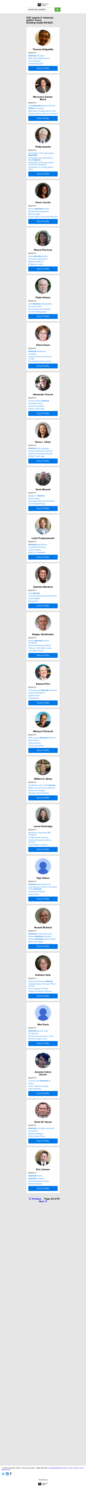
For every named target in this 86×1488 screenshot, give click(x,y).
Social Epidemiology (36, 600)
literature (36, 58)
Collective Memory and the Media (42, 714)
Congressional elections (38, 1012)
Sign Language (38, 533)
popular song (38, 1244)
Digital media (33, 834)
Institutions (37, 414)
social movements (40, 1126)
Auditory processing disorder (40, 538)
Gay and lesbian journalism (39, 774)
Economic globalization (38, 298)
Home (70, 1468)
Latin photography (40, 355)
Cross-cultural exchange (38, 1309)
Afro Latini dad (34, 64)
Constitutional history (37, 655)
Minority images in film (37, 1252)
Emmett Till (33, 1365)
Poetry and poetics (36, 896)
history (35, 1422)
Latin (34, 712)
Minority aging (34, 241)
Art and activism (35, 357)
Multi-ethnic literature (39, 61)
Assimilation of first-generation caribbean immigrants (41, 187)
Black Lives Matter (36, 1134)
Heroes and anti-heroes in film (41, 1250)
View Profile (43, 79)
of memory (36, 120)
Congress (32, 417)
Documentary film (35, 66)
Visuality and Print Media (38, 956)
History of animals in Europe (40, 1195)
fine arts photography (37, 363)
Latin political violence (41, 118)
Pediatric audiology (36, 541)
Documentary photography (39, 360)
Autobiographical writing (38, 1427)
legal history (37, 652)
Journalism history (35, 780)
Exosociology (33, 595)
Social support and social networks (42, 244)
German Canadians (36, 479)
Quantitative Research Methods (41, 597)
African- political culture (42, 1131)
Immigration (33, 720)
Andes (31, 1306)
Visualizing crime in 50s (41, 948)
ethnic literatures (39, 1066)
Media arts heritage (36, 953)
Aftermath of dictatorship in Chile (42, 123)
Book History (33, 891)
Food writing (33, 1076)
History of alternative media (39, 777)
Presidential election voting (39, 424)
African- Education (39, 1128)
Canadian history (35, 476)
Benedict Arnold (35, 1430)
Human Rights (34, 717)
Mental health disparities (38, 239)
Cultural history (34, 658)
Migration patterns (36, 301)
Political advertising (36, 1371)
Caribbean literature (36, 1074)
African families (38, 236)
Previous (35, 1454)
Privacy (76, 1468)
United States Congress (38, 1019)
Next (43, 1457)
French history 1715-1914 (38, 1192)
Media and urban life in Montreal (41, 950)
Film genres (33, 1247)
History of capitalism (36, 660)
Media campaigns (35, 1368)
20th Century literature (42, 888)
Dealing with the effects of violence (43, 125)
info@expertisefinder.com (58, 1468)
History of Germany (36, 481)
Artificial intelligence (36, 832)
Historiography (34, 1311)
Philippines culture (36, 303)
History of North (38, 473)
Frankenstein (33, 837)
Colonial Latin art (39, 1304)
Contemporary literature (42, 829)
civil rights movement (41, 1363)
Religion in (36, 592)
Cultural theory (34, 894)
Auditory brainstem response (40, 535)
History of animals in (40, 1185)
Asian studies (38, 295)
